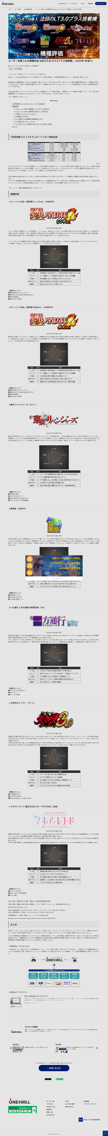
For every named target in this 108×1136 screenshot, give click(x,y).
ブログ (82, 3)
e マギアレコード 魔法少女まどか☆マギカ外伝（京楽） (34, 124)
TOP (9, 9)
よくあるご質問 (69, 1104)
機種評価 (16, 106)
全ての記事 (18, 9)
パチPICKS (50, 1104)
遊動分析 (49, 1109)
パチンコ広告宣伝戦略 (16, 68)
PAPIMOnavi (50, 1115)
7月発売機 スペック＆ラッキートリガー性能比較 (29, 104)
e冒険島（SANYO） (22, 116)
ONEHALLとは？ (63, 3)
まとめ (15, 127)
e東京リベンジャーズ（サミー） (26, 114)
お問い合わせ (101, 3)
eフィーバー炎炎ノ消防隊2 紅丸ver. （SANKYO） (32, 111)
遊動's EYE (50, 1112)
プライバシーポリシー (90, 1104)
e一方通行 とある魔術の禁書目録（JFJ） (29, 119)
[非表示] (56, 100)
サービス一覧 (73, 3)
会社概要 (90, 3)
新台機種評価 (28, 9)
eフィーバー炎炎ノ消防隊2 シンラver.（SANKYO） (33, 109)
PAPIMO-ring (51, 1107)
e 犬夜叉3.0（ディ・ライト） (26, 121)
